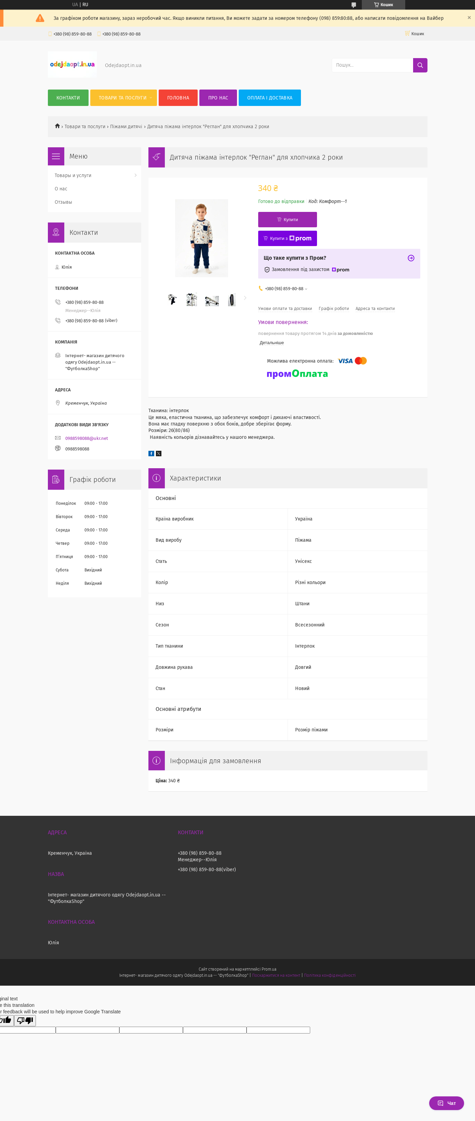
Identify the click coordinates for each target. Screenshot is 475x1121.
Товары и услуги (73, 175)
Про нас (218, 98)
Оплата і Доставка (269, 98)
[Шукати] (420, 65)
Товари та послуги (123, 98)
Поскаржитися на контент (276, 975)
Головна (178, 98)
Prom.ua (269, 969)
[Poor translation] (25, 1020)
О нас (61, 189)
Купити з (291, 238)
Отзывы (63, 202)
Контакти (68, 98)
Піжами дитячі (126, 127)
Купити (291, 219)
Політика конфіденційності (329, 975)
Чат (446, 1103)
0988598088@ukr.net (86, 438)
